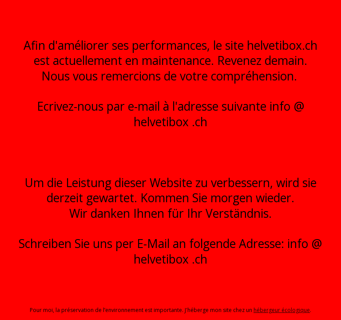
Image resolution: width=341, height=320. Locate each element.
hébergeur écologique (282, 310)
